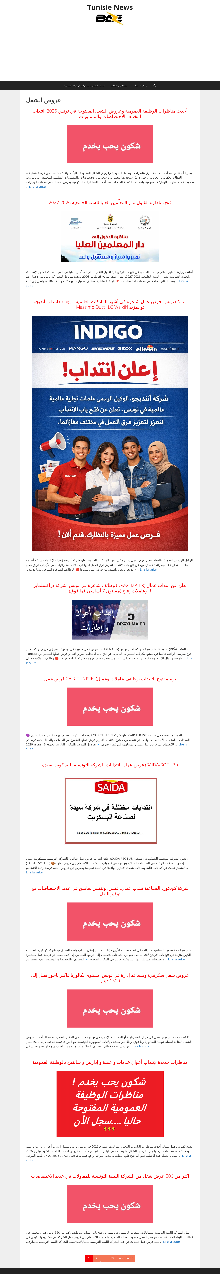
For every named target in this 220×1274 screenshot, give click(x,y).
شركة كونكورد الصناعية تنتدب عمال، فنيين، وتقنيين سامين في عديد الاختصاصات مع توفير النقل (110, 891)
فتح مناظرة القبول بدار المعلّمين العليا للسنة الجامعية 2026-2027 (110, 202)
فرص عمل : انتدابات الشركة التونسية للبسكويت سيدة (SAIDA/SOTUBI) (110, 765)
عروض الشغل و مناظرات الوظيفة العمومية (84, 85)
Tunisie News (110, 7)
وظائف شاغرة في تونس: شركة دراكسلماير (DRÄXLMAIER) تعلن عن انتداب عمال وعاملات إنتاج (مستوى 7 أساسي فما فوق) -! (110, 588)
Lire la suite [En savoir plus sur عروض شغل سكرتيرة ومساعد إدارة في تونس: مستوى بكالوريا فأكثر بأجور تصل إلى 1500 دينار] (141, 1046)
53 (113, 1257)
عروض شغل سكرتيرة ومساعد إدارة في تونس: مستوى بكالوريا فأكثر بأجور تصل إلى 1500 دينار (110, 978)
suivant (125, 1258)
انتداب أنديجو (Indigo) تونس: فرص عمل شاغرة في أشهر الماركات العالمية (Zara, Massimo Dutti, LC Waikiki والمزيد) (110, 304)
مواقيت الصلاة (140, 85)
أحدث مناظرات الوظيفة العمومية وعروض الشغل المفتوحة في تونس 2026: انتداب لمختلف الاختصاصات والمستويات (110, 113)
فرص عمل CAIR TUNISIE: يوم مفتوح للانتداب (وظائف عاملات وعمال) (110, 678)
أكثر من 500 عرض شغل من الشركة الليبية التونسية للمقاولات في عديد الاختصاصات (110, 1176)
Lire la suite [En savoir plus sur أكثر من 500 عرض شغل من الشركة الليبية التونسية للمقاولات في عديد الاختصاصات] (171, 1242)
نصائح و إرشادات (119, 85)
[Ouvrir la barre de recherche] (154, 85)
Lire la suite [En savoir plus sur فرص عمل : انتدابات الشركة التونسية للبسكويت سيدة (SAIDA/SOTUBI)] (34, 872)
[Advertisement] (110, 54)
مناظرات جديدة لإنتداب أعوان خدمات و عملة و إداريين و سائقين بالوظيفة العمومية (110, 1062)
